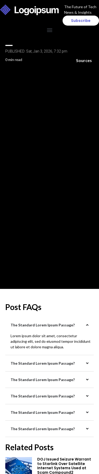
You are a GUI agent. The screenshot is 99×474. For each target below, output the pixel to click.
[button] (49, 30)
